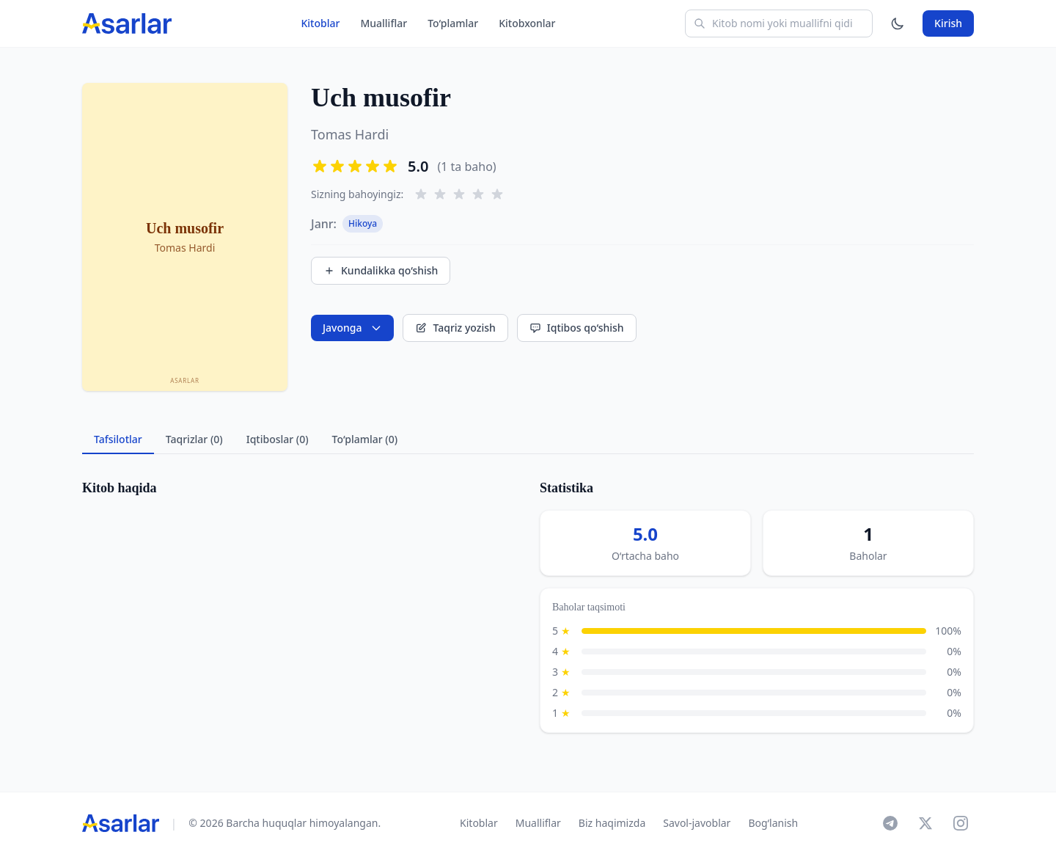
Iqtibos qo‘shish (576, 328)
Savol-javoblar (696, 823)
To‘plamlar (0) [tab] (364, 439)
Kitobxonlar (527, 23)
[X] (925, 823)
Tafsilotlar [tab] (118, 439)
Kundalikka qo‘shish (380, 270)
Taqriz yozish (455, 328)
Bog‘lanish (773, 823)
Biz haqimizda (612, 823)
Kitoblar (320, 23)
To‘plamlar (453, 23)
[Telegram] (890, 823)
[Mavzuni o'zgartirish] (897, 23)
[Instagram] (960, 823)
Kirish (948, 23)
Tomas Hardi (350, 134)
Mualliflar (383, 23)
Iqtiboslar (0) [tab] (277, 439)
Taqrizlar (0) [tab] (194, 439)
